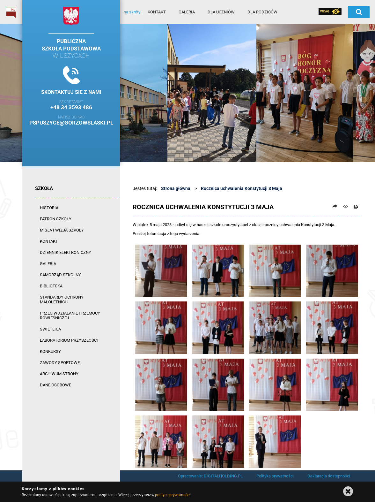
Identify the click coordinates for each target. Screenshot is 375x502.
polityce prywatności (172, 495)
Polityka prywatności (275, 476)
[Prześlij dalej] (335, 206)
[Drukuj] (355, 206)
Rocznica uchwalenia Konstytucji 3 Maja (241, 188)
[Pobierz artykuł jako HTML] (345, 206)
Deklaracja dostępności (328, 476)
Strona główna (175, 188)
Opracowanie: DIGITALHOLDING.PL (210, 476)
